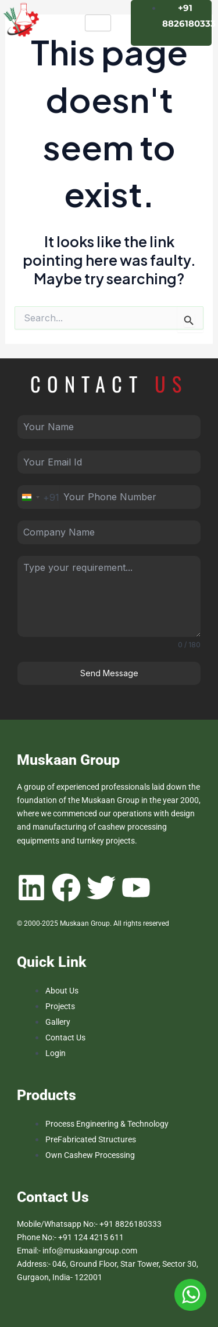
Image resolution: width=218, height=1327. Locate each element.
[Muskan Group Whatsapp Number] (190, 1294)
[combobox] (38, 497)
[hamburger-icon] (98, 22)
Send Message (109, 673)
